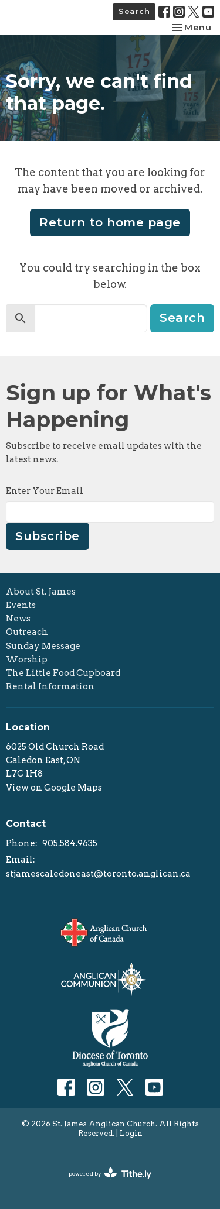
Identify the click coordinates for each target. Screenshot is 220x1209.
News (18, 618)
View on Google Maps (54, 787)
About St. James (41, 591)
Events (21, 605)
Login (131, 1133)
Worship (27, 659)
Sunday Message (43, 646)
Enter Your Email (44, 491)
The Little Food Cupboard (63, 673)
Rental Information (50, 686)
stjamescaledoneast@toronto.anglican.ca (98, 873)
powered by (110, 1173)
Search (134, 11)
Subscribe (47, 536)
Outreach (27, 632)
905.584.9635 (69, 843)
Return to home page (110, 222)
